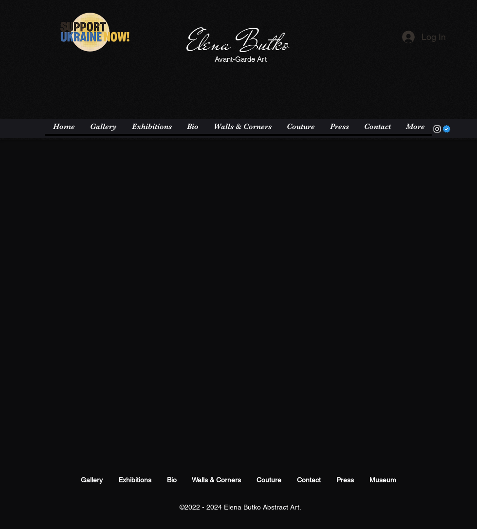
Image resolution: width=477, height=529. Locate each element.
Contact (309, 480)
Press (345, 480)
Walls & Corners (216, 480)
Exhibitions (134, 480)
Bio (172, 480)
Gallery (92, 480)
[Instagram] (437, 129)
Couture (269, 480)
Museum (382, 480)
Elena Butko (238, 43)
